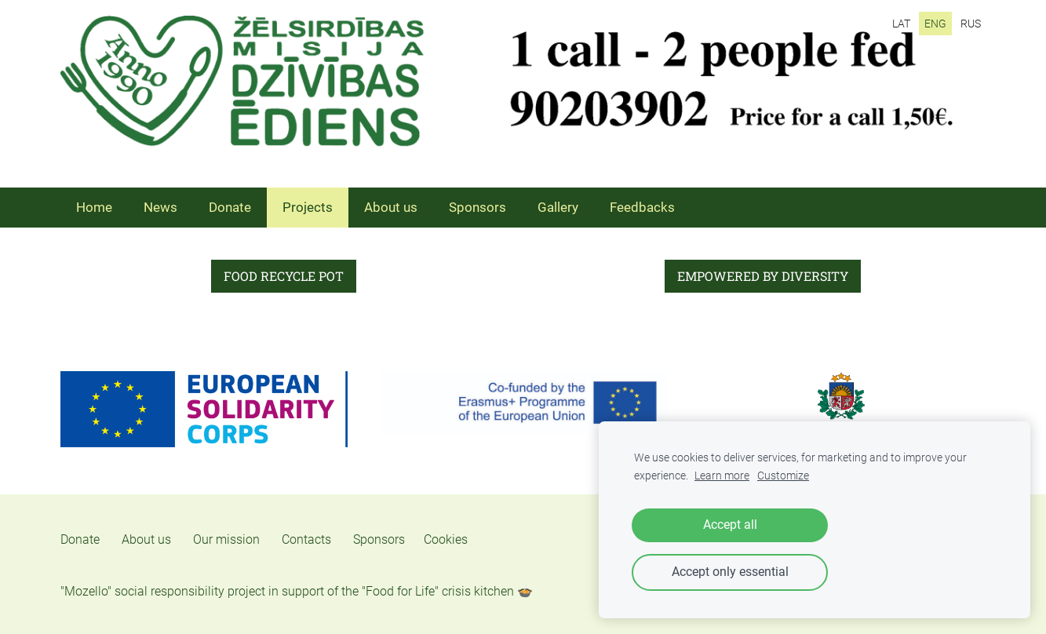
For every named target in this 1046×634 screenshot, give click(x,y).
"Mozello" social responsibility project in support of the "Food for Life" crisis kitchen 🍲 (296, 591)
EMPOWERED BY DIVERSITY (762, 276)
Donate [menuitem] (230, 207)
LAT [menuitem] (901, 23)
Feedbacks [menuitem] (642, 207)
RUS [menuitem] (970, 23)
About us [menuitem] (390, 207)
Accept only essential (730, 571)
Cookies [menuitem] (446, 539)
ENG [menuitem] (935, 23)
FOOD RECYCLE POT (284, 276)
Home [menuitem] (94, 207)
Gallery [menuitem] (558, 207)
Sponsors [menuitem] (477, 207)
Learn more (721, 476)
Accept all (730, 524)
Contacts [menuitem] (306, 539)
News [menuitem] (160, 207)
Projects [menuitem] (307, 207)
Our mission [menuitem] (226, 539)
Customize (783, 476)
